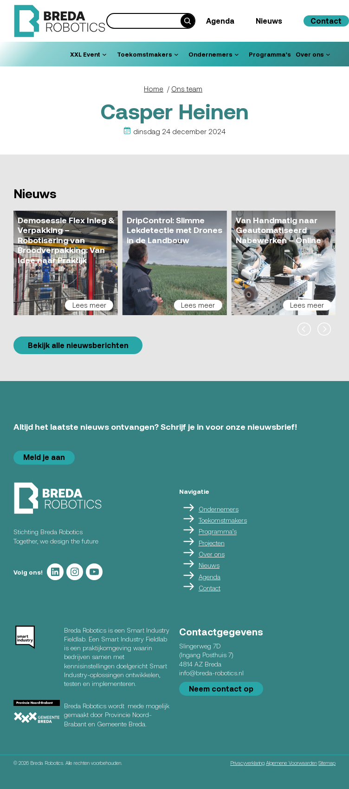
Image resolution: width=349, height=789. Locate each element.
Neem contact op (221, 688)
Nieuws (209, 565)
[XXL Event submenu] (104, 54)
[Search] (187, 21)
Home (153, 88)
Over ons (212, 554)
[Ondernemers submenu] (236, 54)
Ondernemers (219, 509)
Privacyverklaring (247, 763)
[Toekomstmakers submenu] (176, 54)
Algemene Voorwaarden (291, 763)
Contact (209, 588)
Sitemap (327, 763)
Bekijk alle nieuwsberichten (78, 345)
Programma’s (218, 532)
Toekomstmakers (223, 520)
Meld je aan (44, 457)
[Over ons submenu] (328, 54)
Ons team (186, 88)
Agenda (209, 577)
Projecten (212, 543)
